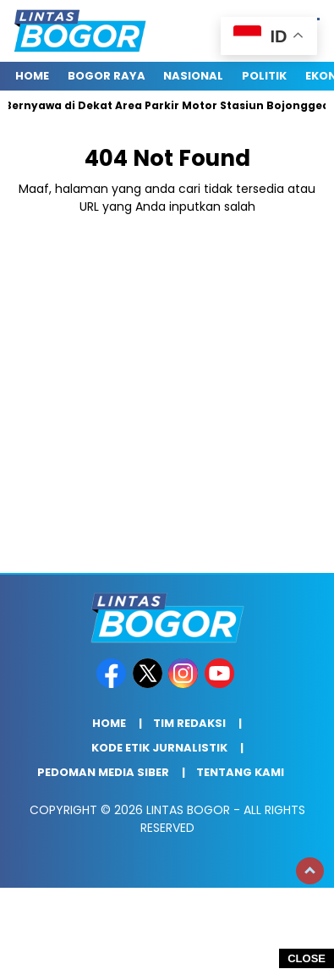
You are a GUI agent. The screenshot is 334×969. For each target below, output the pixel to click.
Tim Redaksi (189, 723)
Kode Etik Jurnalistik (159, 748)
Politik (264, 76)
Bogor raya (106, 76)
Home (32, 76)
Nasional (193, 76)
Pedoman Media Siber (103, 772)
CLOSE (306, 958)
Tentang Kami (240, 772)
